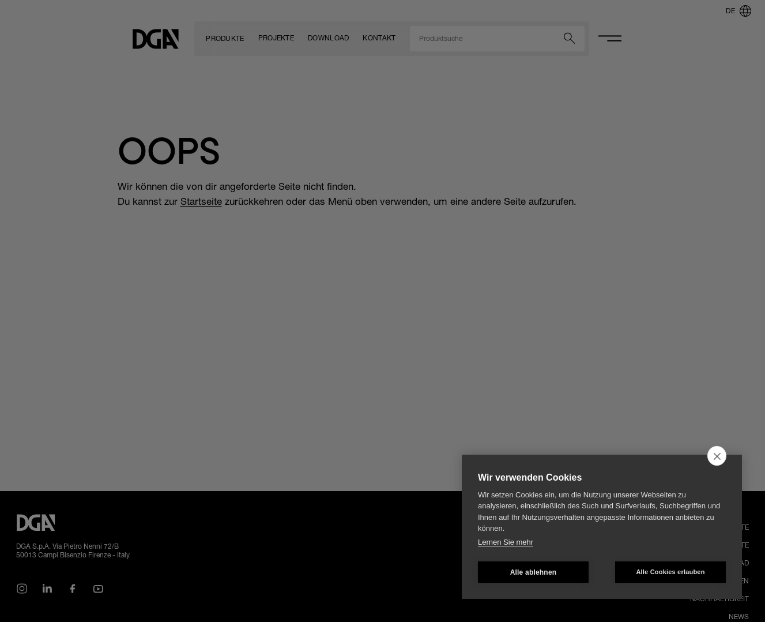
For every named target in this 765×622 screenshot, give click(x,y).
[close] (716, 456)
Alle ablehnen (533, 572)
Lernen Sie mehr (505, 542)
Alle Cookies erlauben (670, 571)
